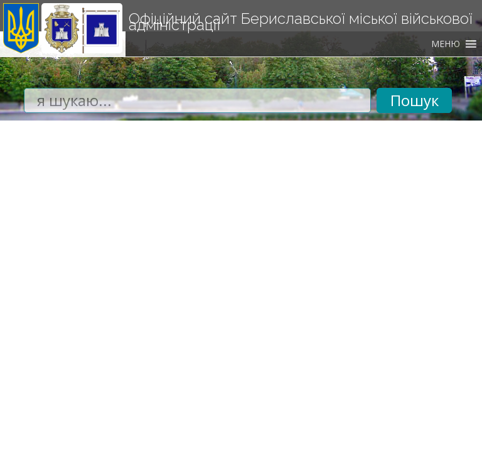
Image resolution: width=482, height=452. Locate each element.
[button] (445, 43)
